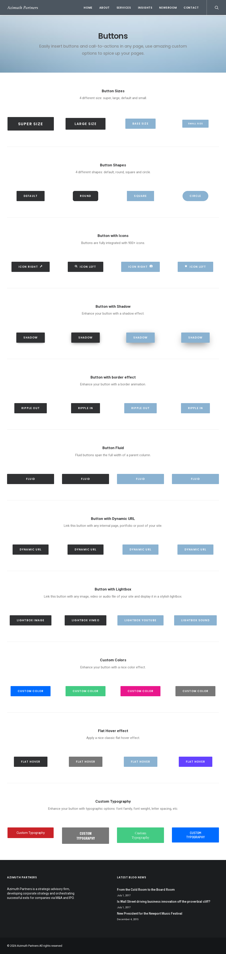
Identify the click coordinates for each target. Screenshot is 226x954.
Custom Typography (31, 833)
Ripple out (30, 408)
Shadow (30, 337)
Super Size (30, 124)
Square (140, 196)
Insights (145, 8)
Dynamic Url (30, 549)
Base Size (140, 123)
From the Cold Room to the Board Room (146, 889)
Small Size (195, 123)
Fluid (30, 479)
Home (88, 8)
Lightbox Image (31, 620)
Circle (195, 196)
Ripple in (85, 408)
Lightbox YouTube (140, 620)
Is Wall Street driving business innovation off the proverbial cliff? (163, 901)
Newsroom (168, 8)
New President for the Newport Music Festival (149, 913)
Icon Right (31, 267)
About (104, 8)
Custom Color (30, 691)
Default (31, 196)
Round (85, 196)
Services (124, 8)
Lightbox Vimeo (85, 620)
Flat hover (30, 762)
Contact (191, 8)
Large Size (85, 123)
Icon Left (85, 267)
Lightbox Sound (195, 620)
